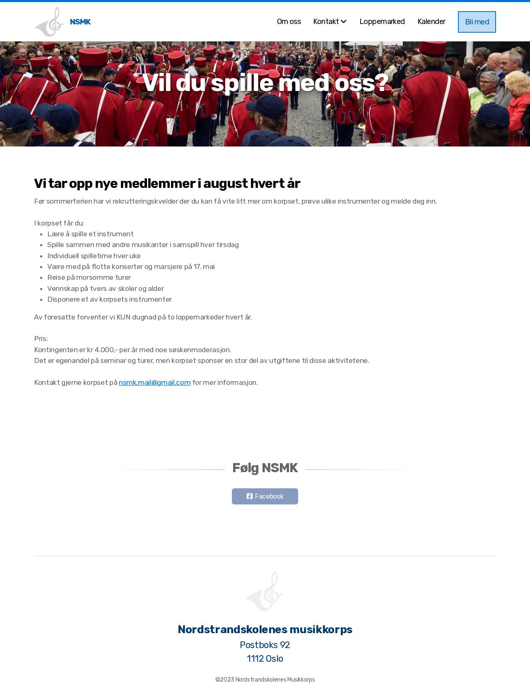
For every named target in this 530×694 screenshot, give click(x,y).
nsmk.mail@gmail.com (154, 382)
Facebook (269, 498)
